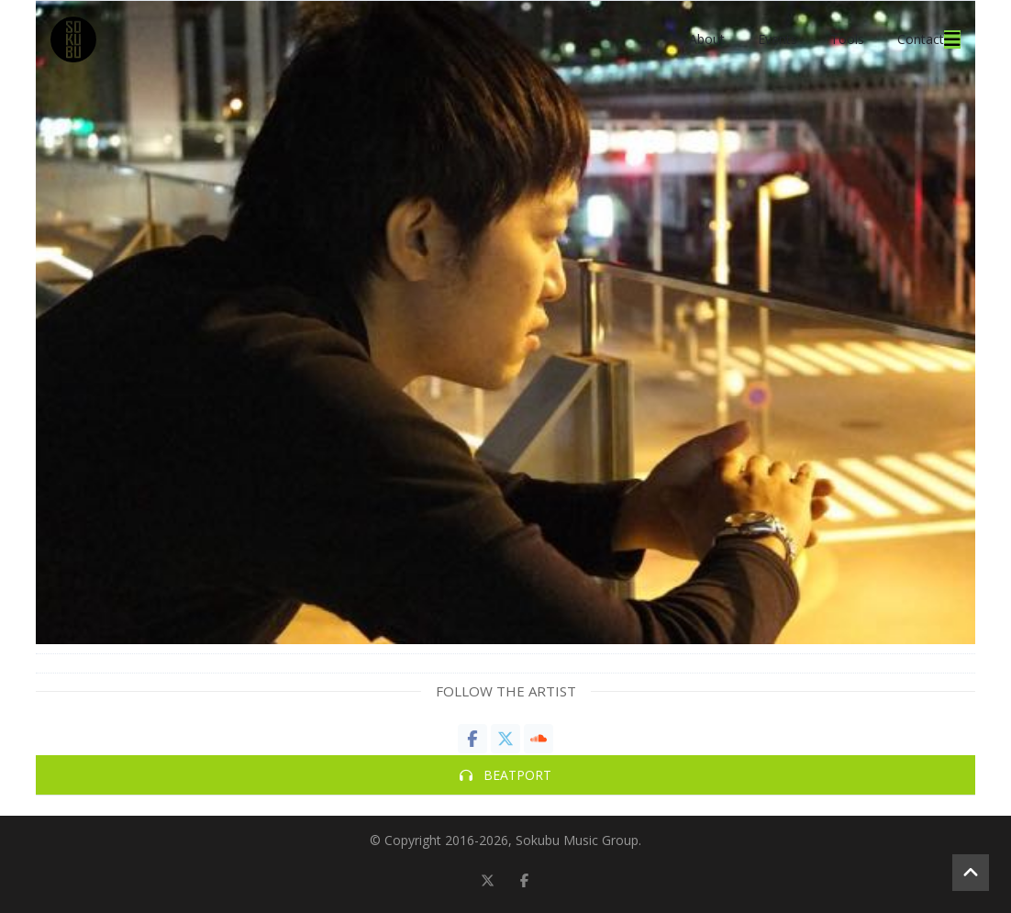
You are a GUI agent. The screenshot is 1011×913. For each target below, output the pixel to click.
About (707, 39)
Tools (847, 39)
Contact (920, 39)
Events (777, 39)
